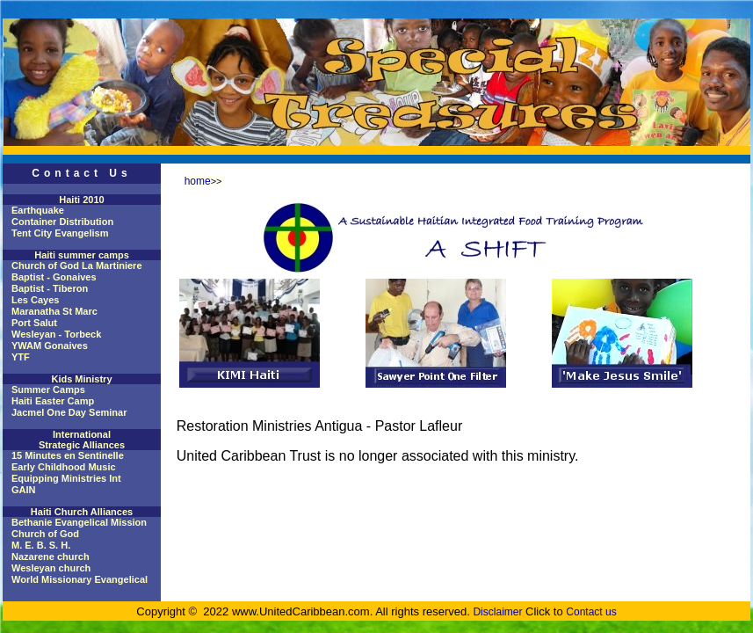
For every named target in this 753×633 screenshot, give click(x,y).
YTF (20, 357)
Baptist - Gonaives (54, 277)
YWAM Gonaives (49, 345)
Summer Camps (48, 389)
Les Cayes (35, 300)
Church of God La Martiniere (76, 265)
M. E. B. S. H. (40, 545)
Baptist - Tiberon (49, 288)
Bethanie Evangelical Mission (79, 522)
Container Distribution (62, 221)
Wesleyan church (51, 568)
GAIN (23, 489)
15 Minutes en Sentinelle (67, 455)
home (198, 181)
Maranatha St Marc (54, 311)
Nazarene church (50, 556)
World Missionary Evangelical (79, 579)
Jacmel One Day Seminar (69, 412)
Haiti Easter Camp (52, 401)
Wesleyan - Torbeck (56, 334)
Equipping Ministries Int (66, 478)
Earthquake (37, 210)
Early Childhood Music (63, 467)
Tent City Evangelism (59, 233)
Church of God (45, 533)
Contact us (591, 612)
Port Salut (34, 322)
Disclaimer (497, 612)
